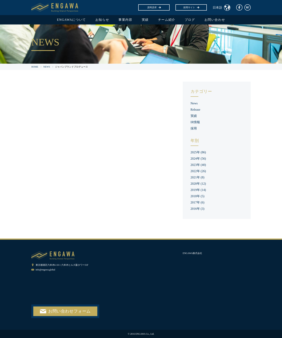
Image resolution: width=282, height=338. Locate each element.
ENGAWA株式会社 (192, 253)
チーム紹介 (166, 19)
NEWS (46, 66)
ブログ (190, 19)
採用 (194, 128)
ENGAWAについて (71, 19)
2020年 (198, 183)
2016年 (197, 208)
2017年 (197, 202)
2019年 (198, 190)
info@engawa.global (45, 269)
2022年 (198, 171)
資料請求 (154, 7)
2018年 (197, 196)
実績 (145, 19)
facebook (239, 7)
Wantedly (247, 7)
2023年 (198, 164)
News (194, 103)
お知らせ (102, 19)
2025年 (198, 152)
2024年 (198, 158)
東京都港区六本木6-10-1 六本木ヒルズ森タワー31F (62, 265)
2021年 (197, 177)
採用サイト (191, 7)
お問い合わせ (214, 19)
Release (195, 109)
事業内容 (125, 19)
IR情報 (195, 122)
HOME (34, 66)
